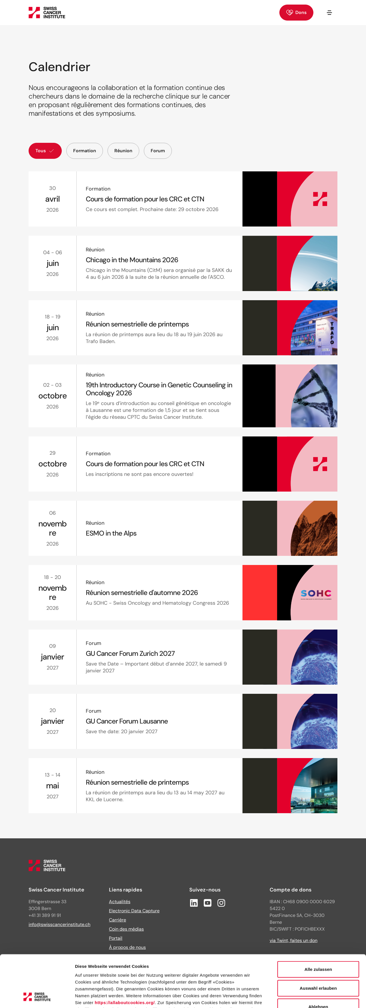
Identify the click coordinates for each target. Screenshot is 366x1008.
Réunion (123, 151)
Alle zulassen (318, 920)
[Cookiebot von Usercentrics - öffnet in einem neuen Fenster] (37, 997)
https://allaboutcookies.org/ (125, 953)
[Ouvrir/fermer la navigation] (329, 13)
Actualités (119, 902)
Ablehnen (318, 958)
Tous (45, 150)
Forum (158, 151)
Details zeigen (304, 996)
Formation (84, 151)
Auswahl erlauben (318, 939)
